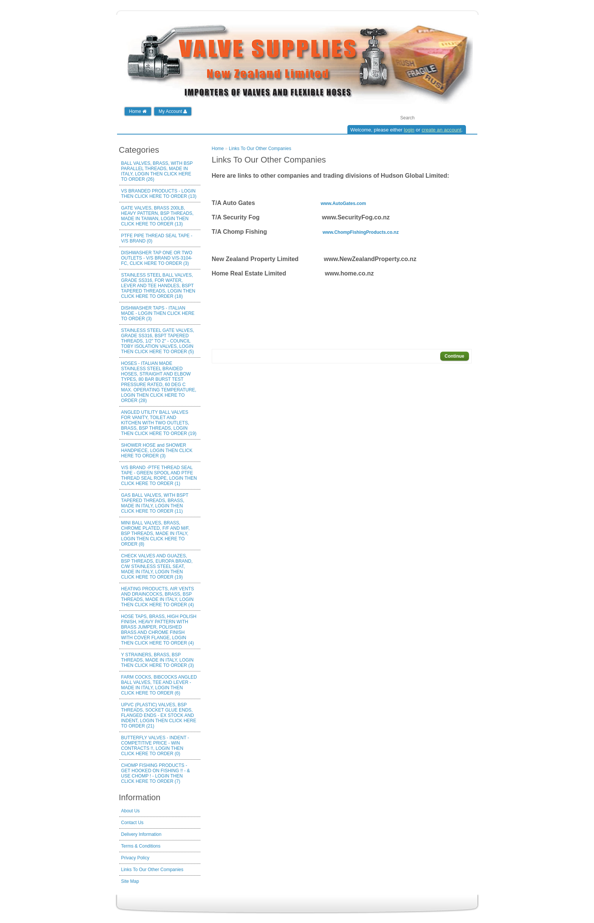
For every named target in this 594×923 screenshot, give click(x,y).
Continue (454, 356)
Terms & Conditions (141, 846)
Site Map (130, 881)
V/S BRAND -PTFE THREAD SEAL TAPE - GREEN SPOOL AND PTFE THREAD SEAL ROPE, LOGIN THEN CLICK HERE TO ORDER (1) (159, 475)
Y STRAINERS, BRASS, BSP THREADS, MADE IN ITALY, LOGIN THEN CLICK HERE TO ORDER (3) (157, 660)
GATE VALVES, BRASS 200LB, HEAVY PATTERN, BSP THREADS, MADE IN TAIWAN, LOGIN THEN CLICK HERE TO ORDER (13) (157, 216)
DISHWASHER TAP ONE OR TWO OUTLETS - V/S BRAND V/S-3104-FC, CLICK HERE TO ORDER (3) (156, 258)
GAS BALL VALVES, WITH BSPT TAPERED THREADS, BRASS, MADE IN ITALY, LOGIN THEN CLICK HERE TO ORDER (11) (155, 503)
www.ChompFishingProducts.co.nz (361, 232)
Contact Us (132, 822)
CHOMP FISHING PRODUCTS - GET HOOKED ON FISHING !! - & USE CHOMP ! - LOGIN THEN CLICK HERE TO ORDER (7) (155, 773)
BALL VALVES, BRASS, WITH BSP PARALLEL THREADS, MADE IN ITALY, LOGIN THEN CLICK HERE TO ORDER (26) (157, 171)
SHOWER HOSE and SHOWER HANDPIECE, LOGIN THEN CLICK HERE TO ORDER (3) (156, 450)
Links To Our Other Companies (152, 869)
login (409, 130)
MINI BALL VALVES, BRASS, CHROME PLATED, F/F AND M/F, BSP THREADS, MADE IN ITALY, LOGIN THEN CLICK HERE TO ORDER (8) (155, 533)
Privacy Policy (135, 857)
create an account (441, 130)
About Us (130, 810)
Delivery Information (141, 834)
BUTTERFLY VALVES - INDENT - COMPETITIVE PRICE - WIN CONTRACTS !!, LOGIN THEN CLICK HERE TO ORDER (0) (155, 745)
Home (138, 111)
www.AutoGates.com (343, 203)
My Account (173, 111)
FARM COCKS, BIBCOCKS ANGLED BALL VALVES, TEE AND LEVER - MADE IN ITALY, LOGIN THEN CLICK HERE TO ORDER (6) (159, 685)
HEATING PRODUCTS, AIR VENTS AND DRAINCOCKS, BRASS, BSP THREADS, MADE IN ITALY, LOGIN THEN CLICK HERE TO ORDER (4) (157, 596)
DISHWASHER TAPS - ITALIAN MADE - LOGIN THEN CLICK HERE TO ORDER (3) (158, 313)
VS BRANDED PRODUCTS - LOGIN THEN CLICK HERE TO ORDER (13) (159, 193)
